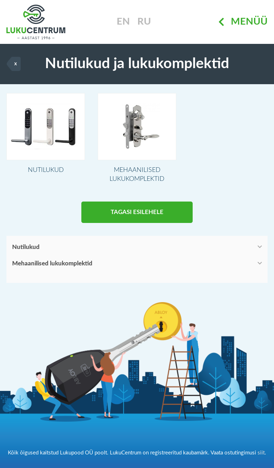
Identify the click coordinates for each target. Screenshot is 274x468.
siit (261, 453)
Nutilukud (26, 247)
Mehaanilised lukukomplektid (52, 263)
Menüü (243, 22)
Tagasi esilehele (137, 212)
